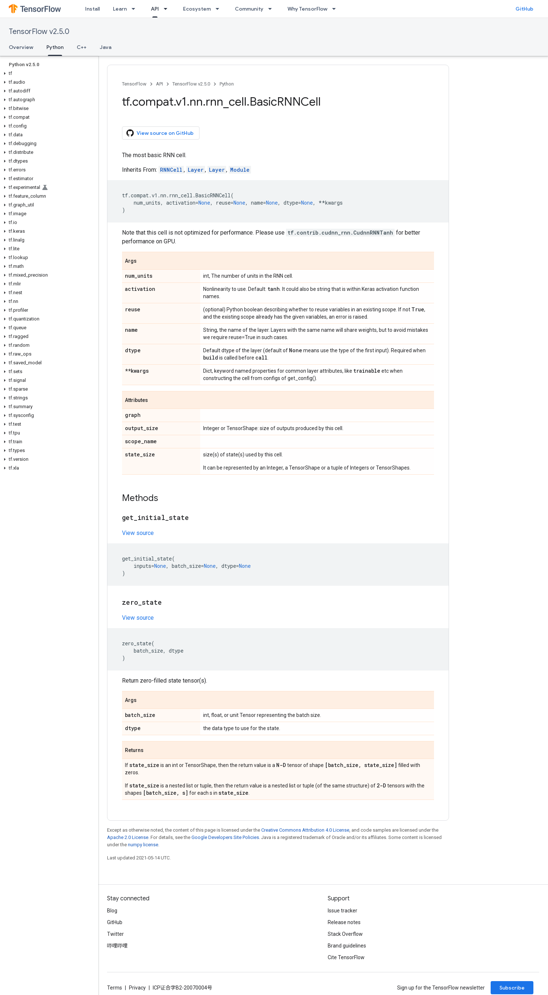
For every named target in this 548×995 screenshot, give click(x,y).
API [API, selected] (155, 8)
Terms (114, 988)
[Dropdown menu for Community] (272, 9)
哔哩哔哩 (117, 946)
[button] (47, 73)
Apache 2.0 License (127, 837)
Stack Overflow (345, 934)
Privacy (137, 988)
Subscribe (512, 987)
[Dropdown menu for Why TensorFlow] (336, 9)
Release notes (344, 922)
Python (227, 84)
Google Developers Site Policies (225, 837)
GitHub (524, 8)
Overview (21, 47)
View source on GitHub (160, 133)
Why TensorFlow (307, 8)
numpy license (143, 844)
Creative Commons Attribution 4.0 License (305, 830)
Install (92, 8)
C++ (82, 47)
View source (138, 532)
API (159, 84)
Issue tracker (342, 911)
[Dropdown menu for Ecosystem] (219, 9)
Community (249, 8)
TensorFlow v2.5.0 (39, 31)
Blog (112, 911)
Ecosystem (197, 8)
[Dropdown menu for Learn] (135, 9)
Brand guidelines (347, 946)
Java (105, 47)
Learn (120, 8)
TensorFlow (134, 84)
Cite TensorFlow (346, 957)
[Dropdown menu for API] (167, 9)
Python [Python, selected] (55, 47)
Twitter (115, 934)
